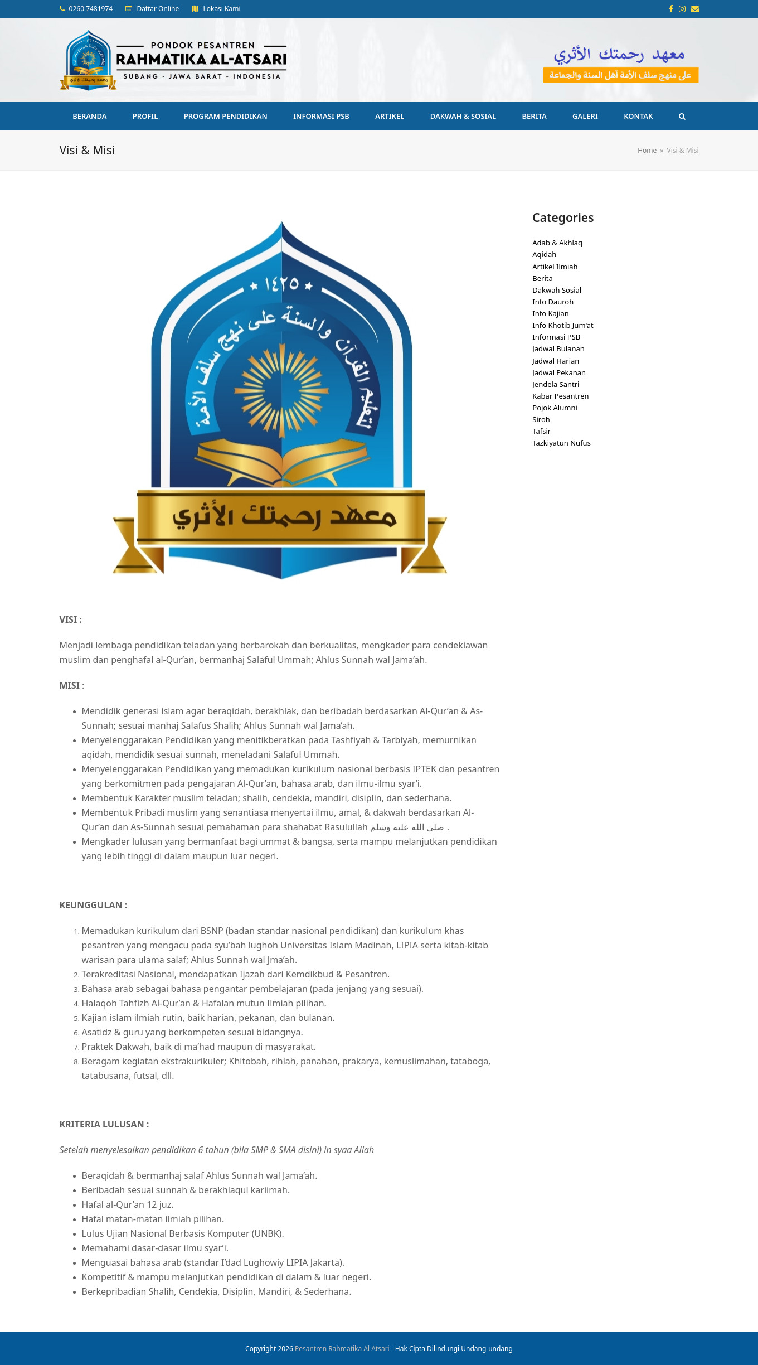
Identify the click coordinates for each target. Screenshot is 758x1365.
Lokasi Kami (221, 8)
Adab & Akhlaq (557, 243)
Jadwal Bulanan (558, 348)
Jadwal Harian (555, 361)
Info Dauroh (553, 302)
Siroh (541, 419)
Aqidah (544, 254)
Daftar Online (158, 8)
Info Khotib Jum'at (563, 325)
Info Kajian (550, 313)
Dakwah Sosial (556, 290)
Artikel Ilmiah (554, 267)
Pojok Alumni (554, 408)
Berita (542, 278)
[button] (682, 116)
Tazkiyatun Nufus (561, 443)
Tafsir (541, 431)
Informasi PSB (556, 337)
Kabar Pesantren (560, 396)
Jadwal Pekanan (559, 372)
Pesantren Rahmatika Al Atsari (342, 1348)
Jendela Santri (555, 384)
